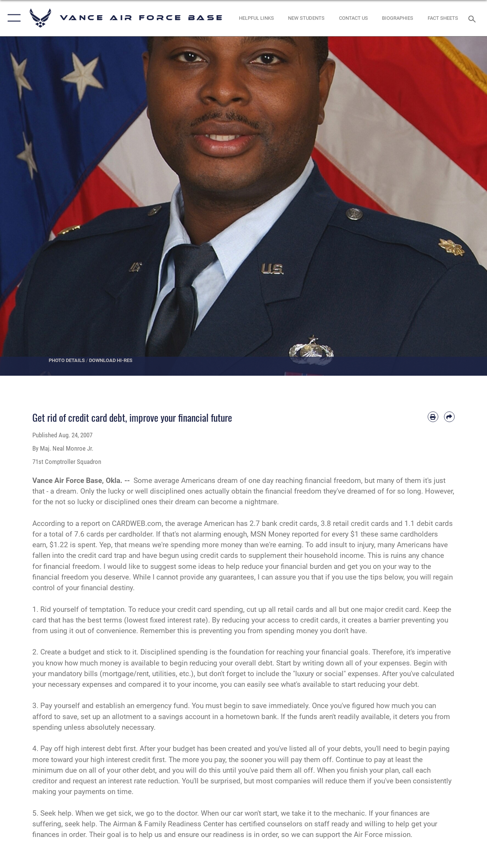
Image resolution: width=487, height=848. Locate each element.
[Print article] (433, 416)
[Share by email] (449, 416)
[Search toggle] (473, 18)
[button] (12, 18)
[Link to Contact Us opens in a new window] (353, 18)
